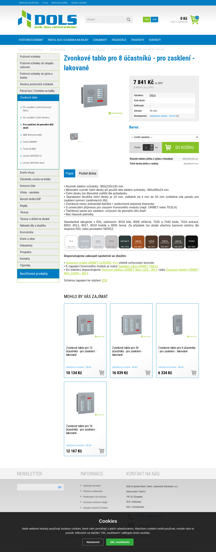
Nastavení (93, 542)
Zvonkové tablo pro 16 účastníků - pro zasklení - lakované (81, 429)
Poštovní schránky (31, 40)
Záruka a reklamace (93, 491)
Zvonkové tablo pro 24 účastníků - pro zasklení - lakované (127, 351)
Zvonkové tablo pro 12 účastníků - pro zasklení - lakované (81, 351)
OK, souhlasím (119, 542)
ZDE (104, 280)
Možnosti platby (59, 2)
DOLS (153, 95)
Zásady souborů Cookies (95, 508)
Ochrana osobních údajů (95, 502)
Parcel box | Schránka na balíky (68, 40)
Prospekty (137, 40)
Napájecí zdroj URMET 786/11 (138, 266)
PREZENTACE (119, 40)
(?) (177, 116)
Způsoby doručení (92, 485)
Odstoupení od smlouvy (94, 496)
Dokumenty (100, 40)
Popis (69, 173)
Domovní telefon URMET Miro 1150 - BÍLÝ (130, 269)
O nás (45, 2)
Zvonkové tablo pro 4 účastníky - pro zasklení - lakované (176, 349)
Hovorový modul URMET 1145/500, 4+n (92, 262)
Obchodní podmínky (29, 2)
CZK (147, 19)
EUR (154, 19)
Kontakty (155, 40)
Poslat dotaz (87, 173)
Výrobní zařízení (79, 2)
